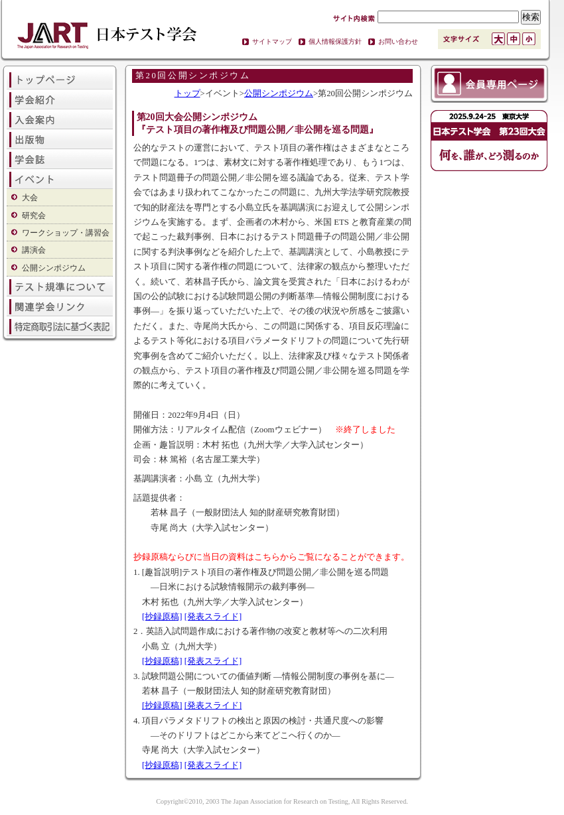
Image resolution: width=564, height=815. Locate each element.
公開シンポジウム (54, 268)
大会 (30, 198)
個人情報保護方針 (335, 41)
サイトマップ (272, 41)
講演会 (34, 250)
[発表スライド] (213, 616)
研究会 (34, 215)
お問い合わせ (398, 41)
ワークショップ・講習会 (65, 233)
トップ (187, 93)
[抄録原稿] (162, 616)
